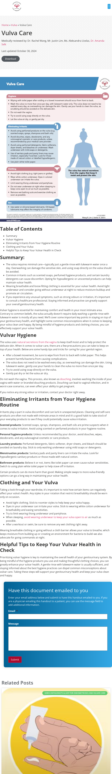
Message (13, 623)
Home (5, 25)
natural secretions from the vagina (37, 342)
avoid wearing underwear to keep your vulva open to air (56, 517)
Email (13, 611)
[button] (109, 6)
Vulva (14, 25)
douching (65, 379)
